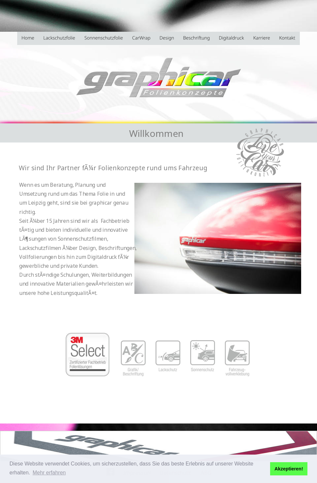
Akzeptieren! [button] (288, 468)
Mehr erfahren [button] (49, 472)
